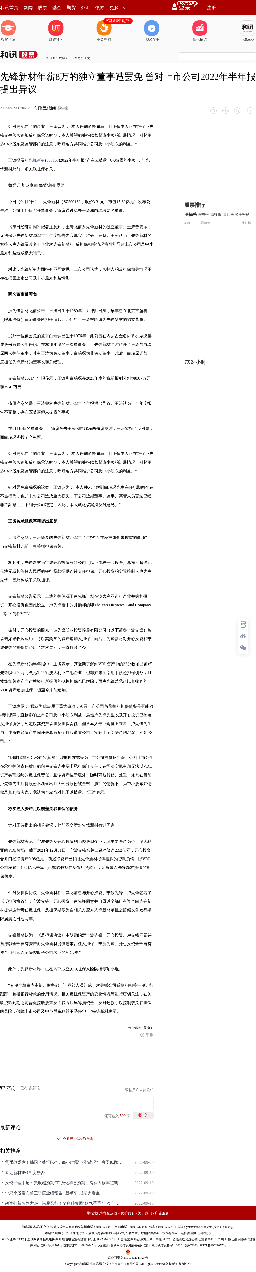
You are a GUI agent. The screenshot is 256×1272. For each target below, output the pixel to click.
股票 (42, 7)
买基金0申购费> (118, 21)
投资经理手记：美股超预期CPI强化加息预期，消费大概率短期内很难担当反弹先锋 (64, 1182)
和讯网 (51, 58)
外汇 (85, 7)
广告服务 (162, 1212)
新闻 (28, 7)
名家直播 (151, 30)
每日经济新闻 (45, 108)
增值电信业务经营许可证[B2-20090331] (88, 1238)
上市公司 (74, 58)
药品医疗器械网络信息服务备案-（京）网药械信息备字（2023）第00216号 (148, 1244)
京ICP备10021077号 (213, 1244)
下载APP (247, 30)
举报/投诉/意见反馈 (102, 1212)
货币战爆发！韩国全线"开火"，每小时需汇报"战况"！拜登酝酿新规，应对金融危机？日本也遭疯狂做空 (64, 1161)
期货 (71, 7)
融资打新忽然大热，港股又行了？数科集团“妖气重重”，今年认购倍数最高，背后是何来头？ (64, 1202)
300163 (52, 159)
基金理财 (104, 30)
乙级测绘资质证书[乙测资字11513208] (198, 1238)
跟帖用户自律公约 (139, 1089)
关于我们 (145, 1212)
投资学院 (8, 30)
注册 (211, 7)
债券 (99, 7)
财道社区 (56, 30)
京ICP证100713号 (13, 1238)
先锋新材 (37, 159)
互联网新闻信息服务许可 (44, 1238)
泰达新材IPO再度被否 (25, 1171)
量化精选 (199, 30)
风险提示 (205, 1232)
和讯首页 (9, 7)
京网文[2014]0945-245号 (80, 1244)
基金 (56, 7)
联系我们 (127, 1212)
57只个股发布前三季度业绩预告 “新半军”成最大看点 (52, 1192)
